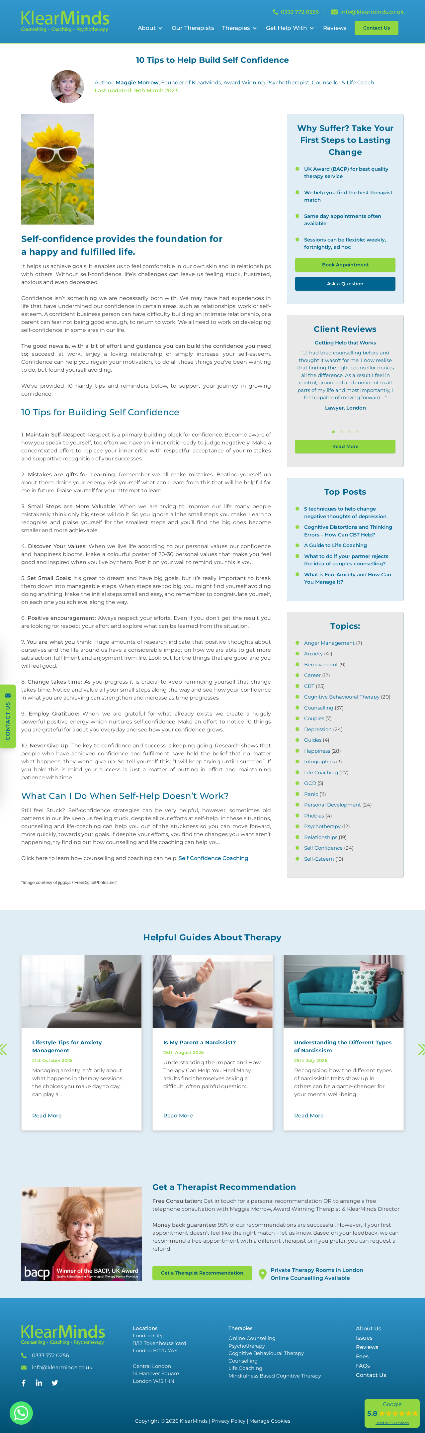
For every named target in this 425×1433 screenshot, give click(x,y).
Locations (145, 1328)
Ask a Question (345, 284)
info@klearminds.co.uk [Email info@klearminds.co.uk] (367, 12)
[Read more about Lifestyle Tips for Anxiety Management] (81, 1047)
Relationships (320, 837)
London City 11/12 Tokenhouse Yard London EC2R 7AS (159, 1343)
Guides (312, 740)
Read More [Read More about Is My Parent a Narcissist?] (178, 1115)
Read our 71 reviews (392, 1423)
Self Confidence (323, 848)
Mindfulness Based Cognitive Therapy (274, 1376)
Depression (318, 729)
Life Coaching (321, 772)
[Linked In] (38, 1386)
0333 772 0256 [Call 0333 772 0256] (296, 12)
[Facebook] (23, 1385)
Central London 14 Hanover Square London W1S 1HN (156, 1373)
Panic (311, 794)
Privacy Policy (228, 1421)
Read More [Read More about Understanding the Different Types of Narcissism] (309, 1115)
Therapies (236, 28)
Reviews (335, 28)
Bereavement (321, 664)
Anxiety (313, 653)
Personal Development (332, 805)
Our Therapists (193, 28)
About (147, 28)
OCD (310, 783)
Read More (345, 446)
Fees (362, 1356)
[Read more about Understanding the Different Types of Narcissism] (343, 1047)
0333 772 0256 (50, 1355)
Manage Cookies (269, 1421)
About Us (368, 1328)
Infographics (319, 761)
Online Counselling (252, 1338)
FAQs (363, 1366)
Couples (314, 718)
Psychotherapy (322, 826)
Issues (364, 1338)
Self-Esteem (319, 859)
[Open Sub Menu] (160, 28)
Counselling (318, 708)
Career (312, 675)
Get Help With (286, 28)
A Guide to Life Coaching (335, 545)
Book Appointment (345, 265)
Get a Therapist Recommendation (202, 1273)
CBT (309, 686)
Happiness (317, 751)
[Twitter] (54, 1384)
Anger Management (329, 643)
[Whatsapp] (21, 1413)
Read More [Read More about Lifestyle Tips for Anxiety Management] (47, 1115)
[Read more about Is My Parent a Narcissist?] (212, 1043)
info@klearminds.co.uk (62, 1367)
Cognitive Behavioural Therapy (342, 697)
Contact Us (376, 28)
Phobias (314, 815)
